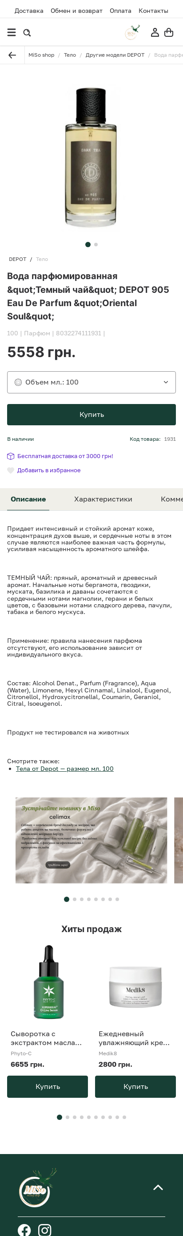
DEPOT (17, 259)
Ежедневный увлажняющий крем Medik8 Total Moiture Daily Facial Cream (135, 1038)
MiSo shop (41, 54)
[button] (88, 244)
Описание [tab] (28, 498)
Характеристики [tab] (103, 498)
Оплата (120, 10)
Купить (92, 414)
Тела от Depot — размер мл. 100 (65, 768)
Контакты (153, 10)
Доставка (29, 10)
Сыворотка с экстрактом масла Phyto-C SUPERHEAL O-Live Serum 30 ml (46, 1038)
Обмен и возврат (77, 10)
